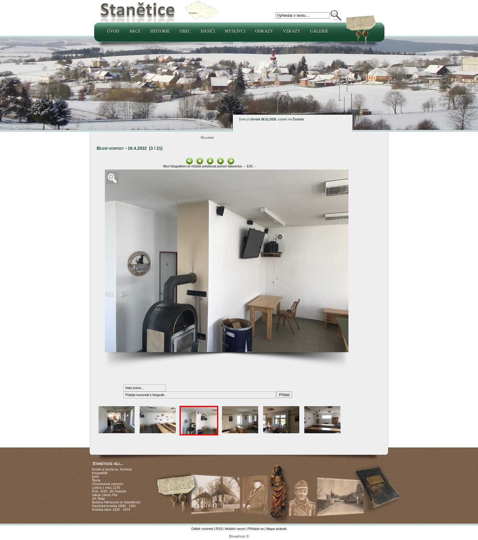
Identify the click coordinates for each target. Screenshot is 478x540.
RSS (219, 529)
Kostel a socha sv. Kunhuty (112, 469)
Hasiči (208, 31)
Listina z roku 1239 (106, 487)
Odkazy (264, 31)
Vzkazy (292, 31)
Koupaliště (100, 473)
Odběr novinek (202, 529)
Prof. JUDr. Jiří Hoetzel (109, 491)
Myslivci (235, 31)
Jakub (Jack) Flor (105, 495)
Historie (160, 31)
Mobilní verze (235, 529)
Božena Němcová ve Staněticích (116, 502)
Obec (185, 31)
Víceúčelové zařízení (107, 484)
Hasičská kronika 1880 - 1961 (114, 506)
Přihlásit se (256, 529)
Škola (96, 480)
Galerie (319, 31)
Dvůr (95, 476)
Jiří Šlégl (98, 498)
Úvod (113, 31)
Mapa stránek (276, 529)
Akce (135, 31)
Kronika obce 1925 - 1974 (111, 509)
